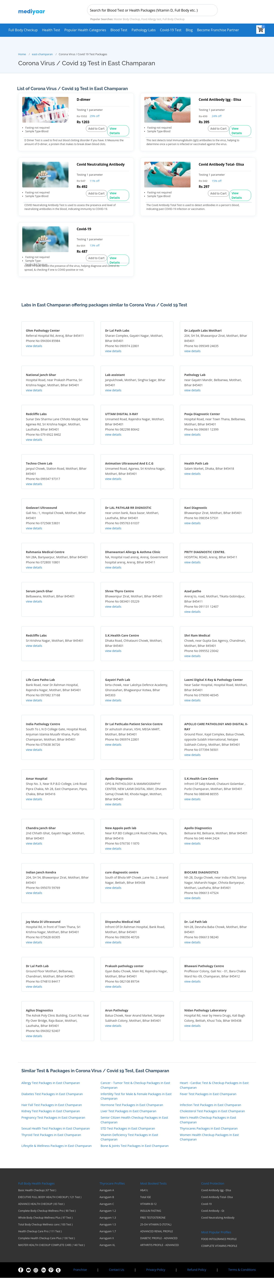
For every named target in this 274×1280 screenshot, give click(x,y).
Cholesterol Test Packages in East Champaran (212, 1113)
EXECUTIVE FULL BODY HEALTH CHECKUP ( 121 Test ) (49, 1199)
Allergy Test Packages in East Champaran (50, 1085)
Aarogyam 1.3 (108, 1220)
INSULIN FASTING (150, 1213)
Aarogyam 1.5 (108, 1226)
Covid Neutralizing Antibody (217, 1220)
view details (34, 348)
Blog (189, 30)
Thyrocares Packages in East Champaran (209, 1131)
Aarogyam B (107, 1199)
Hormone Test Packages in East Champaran (132, 1107)
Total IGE (145, 1199)
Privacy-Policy (155, 1272)
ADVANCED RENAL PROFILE (156, 1233)
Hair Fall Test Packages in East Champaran (51, 1107)
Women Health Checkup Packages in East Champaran (209, 1139)
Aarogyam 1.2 (108, 1213)
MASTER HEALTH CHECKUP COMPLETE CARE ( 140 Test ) (51, 1247)
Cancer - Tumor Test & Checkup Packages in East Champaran (135, 1087)
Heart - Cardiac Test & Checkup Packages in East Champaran (214, 1087)
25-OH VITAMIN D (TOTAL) (155, 1226)
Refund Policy (196, 1272)
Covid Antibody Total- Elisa (217, 1199)
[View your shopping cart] (260, 29)
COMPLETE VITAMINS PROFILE (219, 1248)
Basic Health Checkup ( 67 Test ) (37, 1192)
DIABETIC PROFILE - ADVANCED (158, 1240)
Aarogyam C (107, 1206)
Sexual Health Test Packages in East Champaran (55, 1131)
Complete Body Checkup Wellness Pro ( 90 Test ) (47, 1213)
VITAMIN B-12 (148, 1206)
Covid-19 (206, 1206)
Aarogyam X (107, 1240)
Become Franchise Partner (218, 30)
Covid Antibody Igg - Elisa (216, 1192)
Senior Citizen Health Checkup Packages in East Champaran (134, 1122)
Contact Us (116, 1272)
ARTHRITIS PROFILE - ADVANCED (159, 1247)
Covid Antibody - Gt (212, 1213)
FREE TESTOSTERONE (152, 1220)
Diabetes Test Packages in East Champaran (52, 1096)
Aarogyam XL (107, 1247)
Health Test (51, 30)
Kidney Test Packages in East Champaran (50, 1113)
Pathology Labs (143, 30)
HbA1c (144, 1192)
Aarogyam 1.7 (108, 1233)
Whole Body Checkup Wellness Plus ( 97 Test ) (45, 1220)
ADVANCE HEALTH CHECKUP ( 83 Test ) (41, 1206)
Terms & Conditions (242, 1272)
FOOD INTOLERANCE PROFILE (219, 1241)
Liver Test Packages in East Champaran (128, 1113)
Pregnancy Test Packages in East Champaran (53, 1120)
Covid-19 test (170, 30)
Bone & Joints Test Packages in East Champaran (134, 1148)
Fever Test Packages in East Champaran (208, 1096)
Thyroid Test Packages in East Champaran (51, 1137)
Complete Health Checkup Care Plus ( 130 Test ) (46, 1240)
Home (22, 54)
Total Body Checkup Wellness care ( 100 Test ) (45, 1226)
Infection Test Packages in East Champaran (210, 1107)
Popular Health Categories (85, 30)
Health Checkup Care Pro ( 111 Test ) (40, 1233)
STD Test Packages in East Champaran (128, 1131)
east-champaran (42, 54)
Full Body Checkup (23, 30)
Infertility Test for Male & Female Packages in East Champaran (136, 1098)
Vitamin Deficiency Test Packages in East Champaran (129, 1139)
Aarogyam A (107, 1192)
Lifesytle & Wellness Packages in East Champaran (56, 1148)
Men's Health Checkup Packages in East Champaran (208, 1122)
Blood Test (118, 30)
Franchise (80, 1272)
